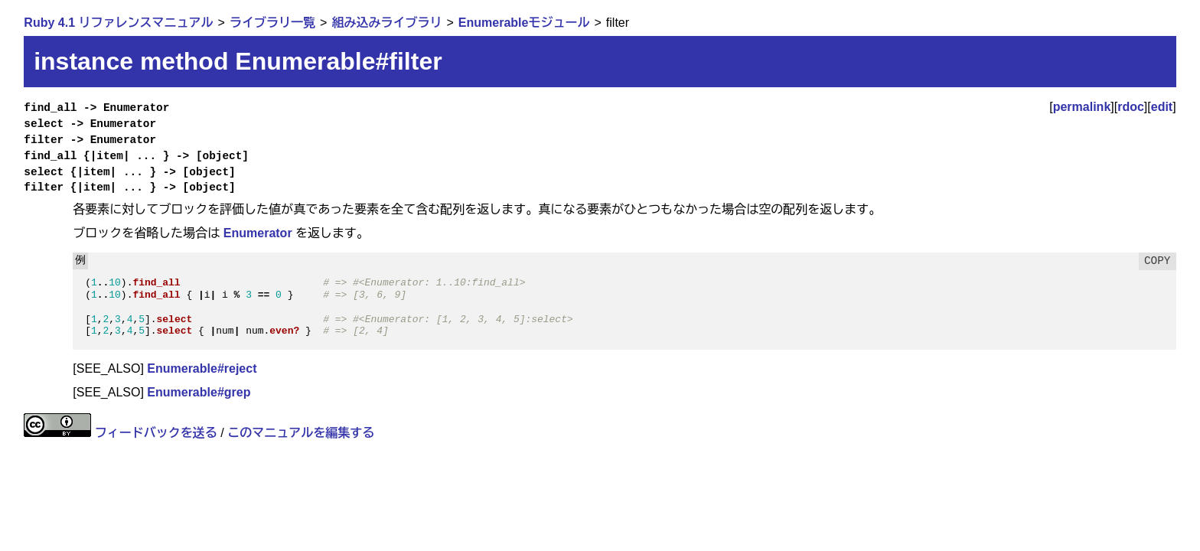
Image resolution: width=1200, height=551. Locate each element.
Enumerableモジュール (524, 22)
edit (1161, 106)
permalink (1082, 106)
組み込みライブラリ (386, 22)
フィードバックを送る (156, 432)
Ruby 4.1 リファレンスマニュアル (118, 22)
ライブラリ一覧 (272, 22)
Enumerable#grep (198, 392)
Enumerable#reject (201, 368)
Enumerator (257, 233)
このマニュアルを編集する (300, 432)
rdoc (1130, 106)
